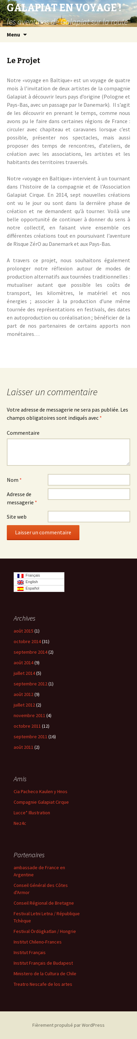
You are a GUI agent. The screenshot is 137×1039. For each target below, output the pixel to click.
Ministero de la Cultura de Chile (45, 973)
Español (28, 588)
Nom (14, 479)
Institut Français (30, 952)
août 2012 (23, 694)
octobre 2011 (27, 726)
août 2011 (23, 747)
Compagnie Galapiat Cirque (41, 802)
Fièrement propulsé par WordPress (68, 1025)
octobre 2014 (27, 641)
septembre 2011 (30, 736)
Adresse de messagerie (22, 498)
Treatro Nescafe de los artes (43, 984)
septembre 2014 (30, 652)
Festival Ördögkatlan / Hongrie (45, 931)
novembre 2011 (29, 715)
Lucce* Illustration (32, 813)
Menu (13, 34)
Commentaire (23, 432)
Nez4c (20, 823)
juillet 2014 (24, 673)
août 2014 (23, 662)
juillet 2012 (24, 705)
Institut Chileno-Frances (38, 942)
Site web (17, 516)
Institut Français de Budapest (43, 963)
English (27, 582)
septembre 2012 (30, 684)
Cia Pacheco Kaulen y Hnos (40, 791)
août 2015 (23, 631)
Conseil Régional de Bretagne (44, 903)
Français (28, 575)
